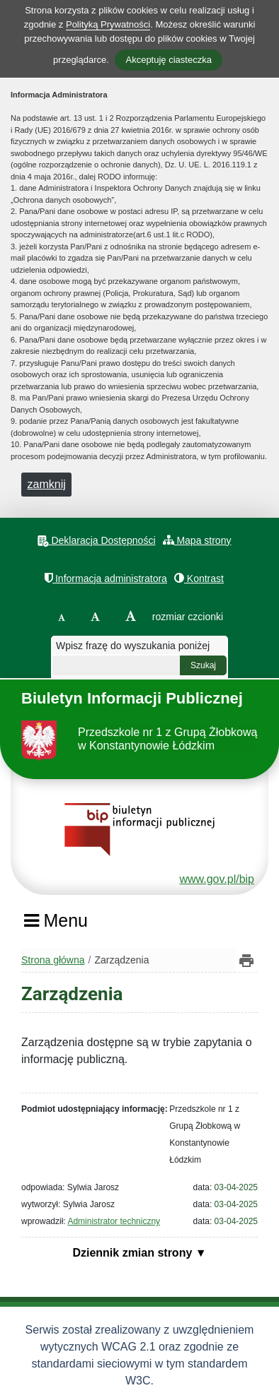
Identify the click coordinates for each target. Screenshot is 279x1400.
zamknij (47, 484)
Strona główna (53, 960)
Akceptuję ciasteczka (168, 59)
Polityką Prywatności (108, 24)
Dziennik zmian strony (133, 1253)
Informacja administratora (106, 578)
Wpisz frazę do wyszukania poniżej (133, 645)
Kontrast (199, 578)
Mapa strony (197, 540)
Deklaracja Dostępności (97, 541)
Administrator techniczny (113, 1221)
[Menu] (55, 925)
